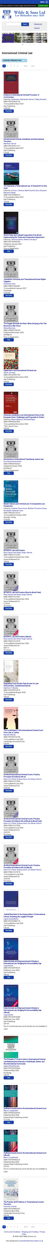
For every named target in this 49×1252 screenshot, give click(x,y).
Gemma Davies (17, 239)
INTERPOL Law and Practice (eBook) (17, 637)
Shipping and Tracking (30, 1232)
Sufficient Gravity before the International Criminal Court (25, 1108)
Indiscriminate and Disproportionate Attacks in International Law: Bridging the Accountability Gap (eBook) (22, 1010)
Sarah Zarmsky (9, 373)
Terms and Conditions (12, 1232)
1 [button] (23, 44)
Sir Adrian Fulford (34, 779)
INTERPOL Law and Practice (14, 550)
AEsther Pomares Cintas (37, 508)
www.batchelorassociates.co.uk (31, 1241)
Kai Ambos (15, 99)
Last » (33, 66)
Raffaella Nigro (29, 419)
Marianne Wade (10, 193)
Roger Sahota (27, 553)
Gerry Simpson (41, 190)
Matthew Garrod (10, 144)
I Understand (43, 6)
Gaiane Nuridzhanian (11, 1066)
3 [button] (30, 44)
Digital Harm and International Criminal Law (20, 370)
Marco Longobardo (11, 1111)
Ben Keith (17, 553)
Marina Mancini (17, 419)
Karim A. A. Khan (10, 779)
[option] (24, 38)
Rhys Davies (8, 553)
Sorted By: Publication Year (12, 60)
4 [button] (33, 44)
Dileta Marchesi (9, 328)
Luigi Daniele (8, 966)
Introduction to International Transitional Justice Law (24, 459)
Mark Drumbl (30, 190)
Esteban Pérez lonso (19, 508)
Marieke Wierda (9, 735)
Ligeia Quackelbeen (11, 919)
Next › (26, 66)
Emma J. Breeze (17, 190)
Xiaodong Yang (9, 284)
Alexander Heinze (27, 99)
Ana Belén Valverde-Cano (13, 511)
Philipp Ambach (41, 99)
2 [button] (26, 44)
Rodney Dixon (22, 779)
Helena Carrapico (30, 239)
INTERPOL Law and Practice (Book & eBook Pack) (22, 592)
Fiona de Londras (10, 1206)
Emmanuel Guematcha (12, 461)
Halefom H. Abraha (11, 688)
